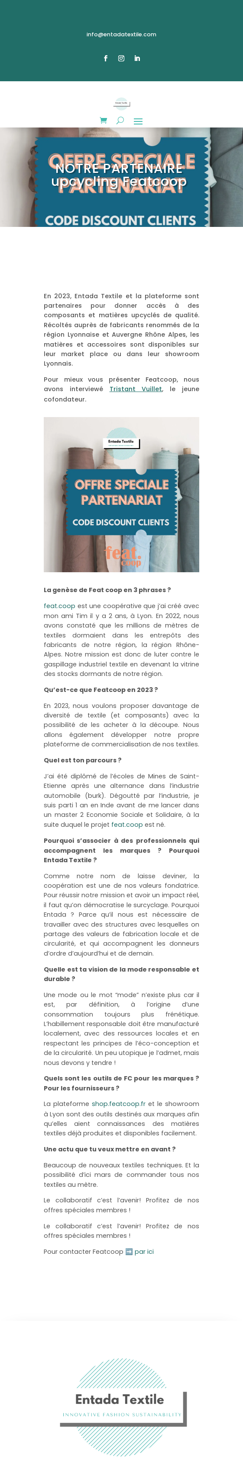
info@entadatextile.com (121, 34)
